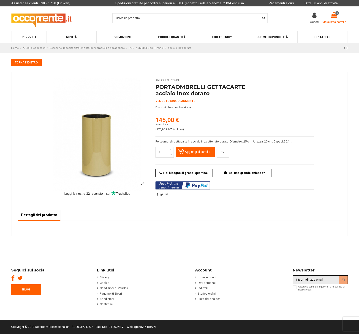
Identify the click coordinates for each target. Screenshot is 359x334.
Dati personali (207, 283)
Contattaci (106, 304)
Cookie (104, 283)
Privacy (104, 277)
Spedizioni (107, 299)
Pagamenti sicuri (281, 3)
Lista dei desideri (209, 299)
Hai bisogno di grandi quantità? (184, 173)
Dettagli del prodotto (39, 215)
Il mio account (207, 277)
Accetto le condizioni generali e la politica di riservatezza (321, 288)
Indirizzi (203, 288)
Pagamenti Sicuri (111, 293)
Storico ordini (207, 293)
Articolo (162, 80)
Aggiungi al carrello (197, 151)
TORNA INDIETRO (26, 62)
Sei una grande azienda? (244, 173)
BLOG (26, 289)
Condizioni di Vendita (114, 288)
